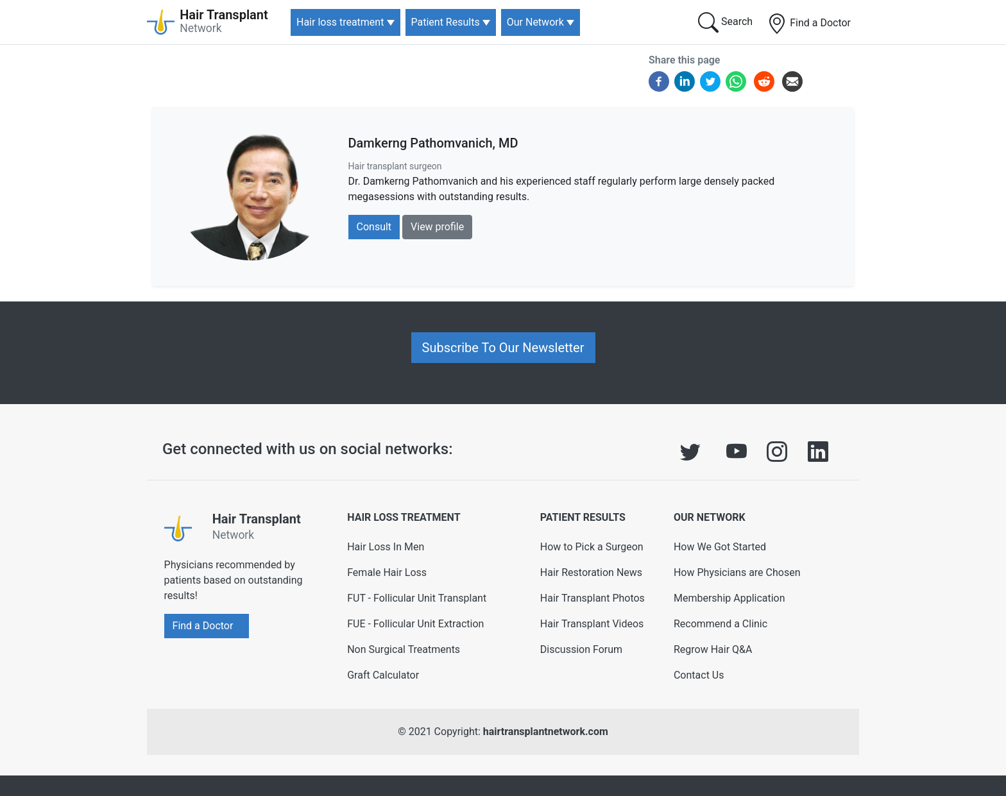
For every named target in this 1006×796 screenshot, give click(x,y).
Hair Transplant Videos (592, 624)
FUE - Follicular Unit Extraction (415, 624)
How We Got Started (720, 547)
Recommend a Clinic (720, 624)
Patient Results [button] (445, 22)
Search (725, 22)
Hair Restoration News (591, 572)
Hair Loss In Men (385, 547)
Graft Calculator (383, 675)
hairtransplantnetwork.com (545, 731)
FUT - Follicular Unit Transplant (416, 598)
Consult (374, 227)
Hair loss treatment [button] (340, 22)
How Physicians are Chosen (737, 572)
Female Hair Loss (387, 572)
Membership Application (729, 598)
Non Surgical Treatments (403, 649)
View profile (437, 227)
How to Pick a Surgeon (592, 547)
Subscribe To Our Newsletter (503, 347)
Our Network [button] (535, 22)
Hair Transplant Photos (592, 598)
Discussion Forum (581, 649)
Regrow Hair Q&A (713, 649)
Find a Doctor (809, 23)
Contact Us (699, 675)
